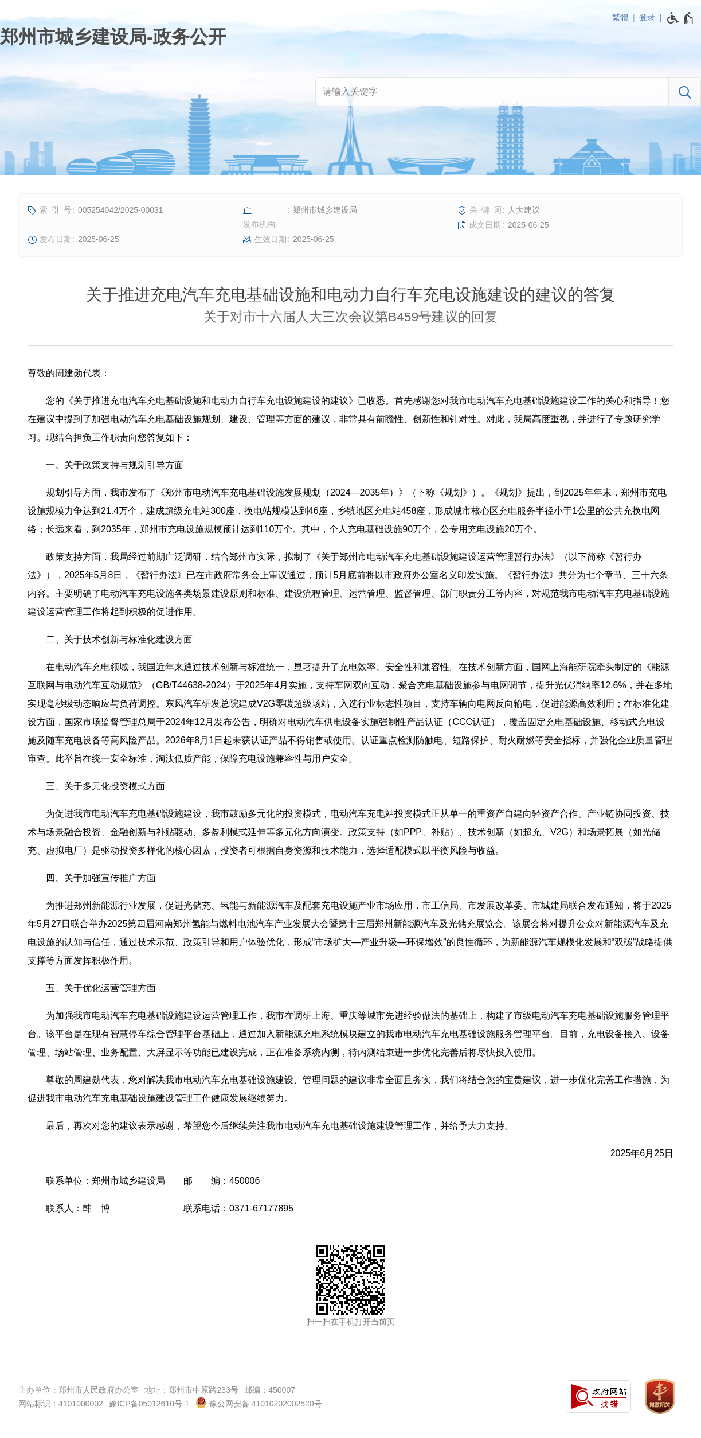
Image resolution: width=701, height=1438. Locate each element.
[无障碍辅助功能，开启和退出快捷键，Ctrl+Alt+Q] (680, 18)
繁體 (620, 17)
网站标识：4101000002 (60, 1403)
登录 (647, 17)
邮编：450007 (269, 1389)
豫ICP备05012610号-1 (149, 1403)
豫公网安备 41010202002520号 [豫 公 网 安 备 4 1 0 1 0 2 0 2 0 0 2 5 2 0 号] (258, 1402)
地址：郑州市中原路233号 (191, 1389)
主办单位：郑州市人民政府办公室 (78, 1389)
